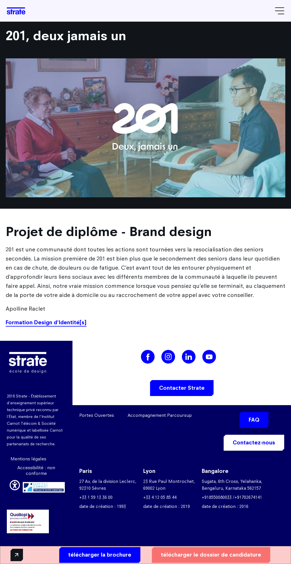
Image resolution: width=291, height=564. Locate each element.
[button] (15, 484)
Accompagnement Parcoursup (160, 415)
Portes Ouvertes (96, 415)
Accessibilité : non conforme (36, 470)
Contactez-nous (254, 442)
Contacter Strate (182, 388)
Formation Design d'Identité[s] (46, 322)
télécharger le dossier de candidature (199, 554)
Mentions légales (28, 459)
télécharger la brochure (88, 554)
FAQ (254, 420)
